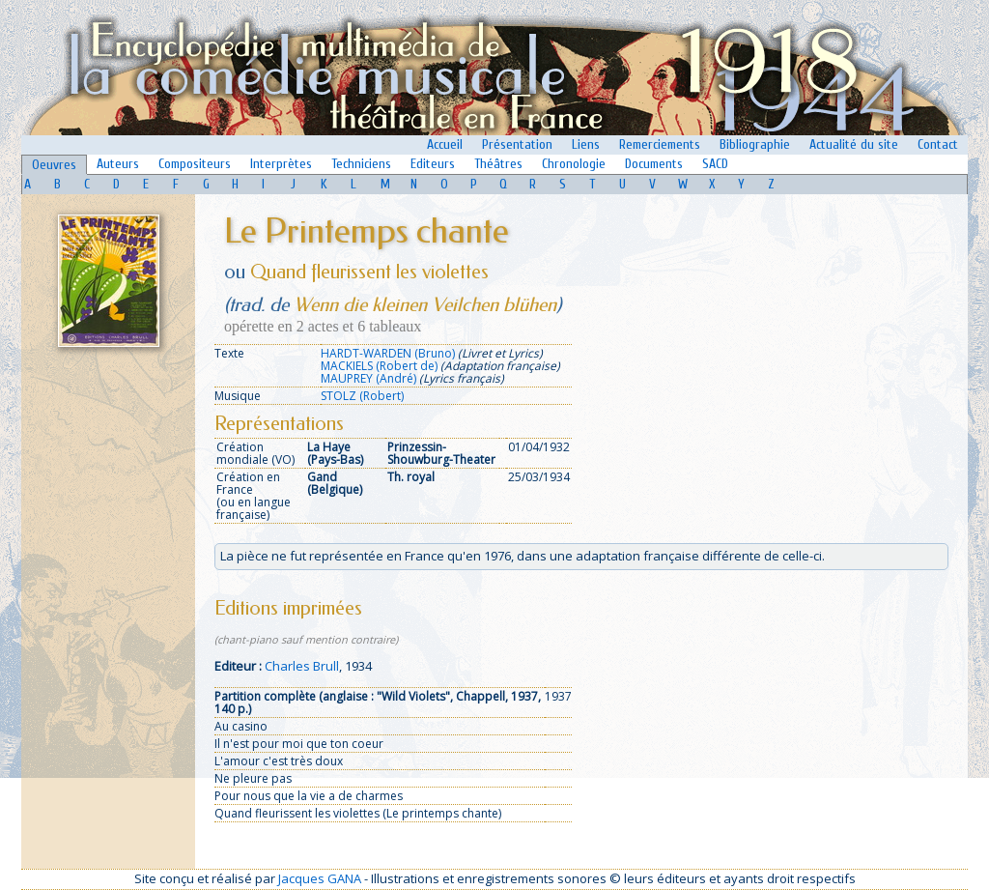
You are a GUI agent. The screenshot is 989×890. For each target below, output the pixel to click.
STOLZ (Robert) (362, 396)
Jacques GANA (319, 878)
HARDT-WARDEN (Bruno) (388, 353)
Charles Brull (302, 666)
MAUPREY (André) (368, 378)
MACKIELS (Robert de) (379, 366)
